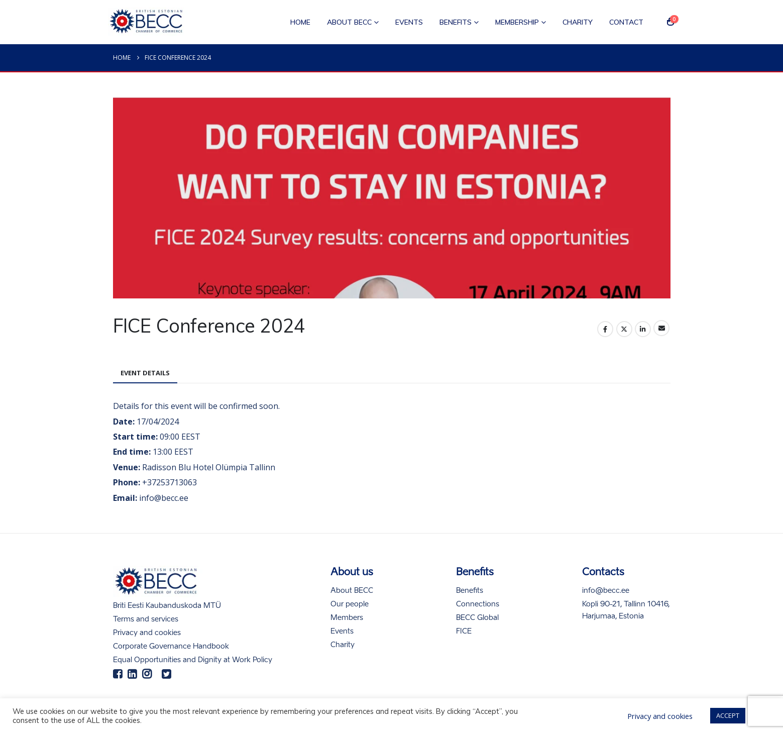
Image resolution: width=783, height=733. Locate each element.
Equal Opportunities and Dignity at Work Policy (192, 660)
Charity (578, 22)
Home (300, 22)
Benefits (455, 22)
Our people (349, 604)
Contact (626, 22)
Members (346, 617)
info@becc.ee (605, 590)
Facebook (605, 329)
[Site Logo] (148, 22)
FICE (464, 631)
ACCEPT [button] (727, 715)
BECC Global (477, 617)
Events (409, 22)
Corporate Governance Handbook (171, 646)
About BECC (349, 22)
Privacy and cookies (147, 633)
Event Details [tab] (145, 372)
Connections (477, 604)
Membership (517, 22)
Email (661, 328)
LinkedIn (643, 329)
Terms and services (145, 619)
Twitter (624, 329)
